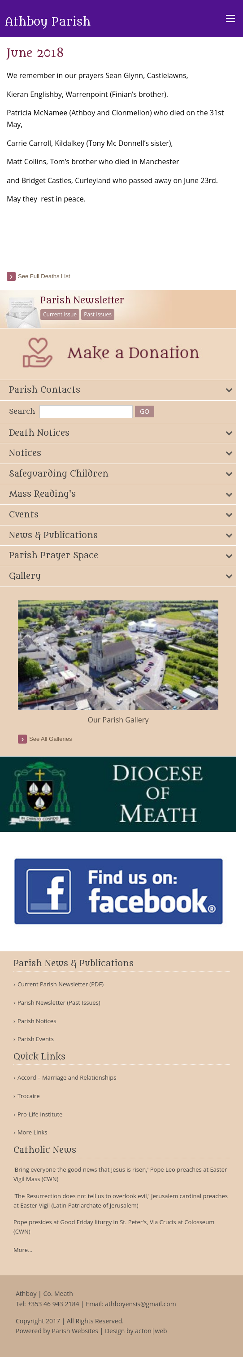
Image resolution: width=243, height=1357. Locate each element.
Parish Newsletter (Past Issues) (58, 1003)
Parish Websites (75, 1330)
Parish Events (35, 1039)
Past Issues (98, 314)
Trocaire (28, 1096)
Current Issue (60, 314)
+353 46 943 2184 (53, 1304)
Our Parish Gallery (118, 720)
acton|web (151, 1330)
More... (22, 1250)
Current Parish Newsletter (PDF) (60, 984)
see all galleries (50, 738)
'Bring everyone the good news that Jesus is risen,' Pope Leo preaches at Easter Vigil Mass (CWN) (120, 1174)
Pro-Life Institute (40, 1114)
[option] (118, 663)
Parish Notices (36, 1021)
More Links (32, 1132)
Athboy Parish (48, 22)
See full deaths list (44, 276)
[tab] (118, 390)
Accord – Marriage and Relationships (66, 1078)
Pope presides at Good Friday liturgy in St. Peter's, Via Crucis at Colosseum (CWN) (113, 1226)
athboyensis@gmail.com (140, 1304)
